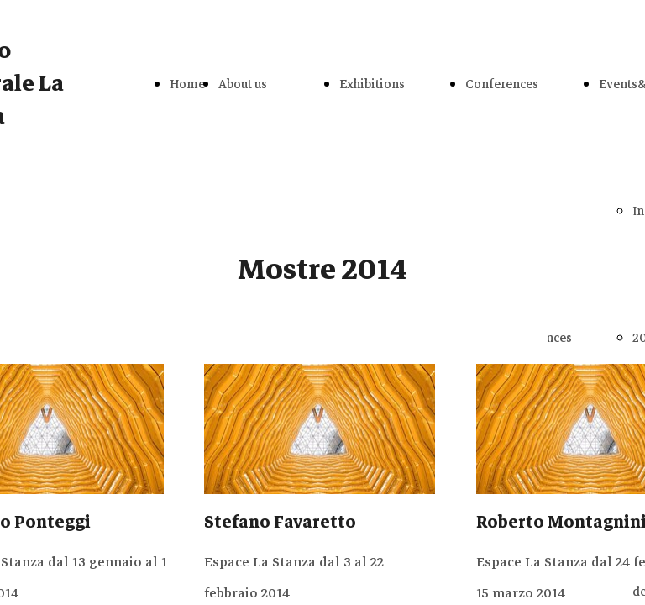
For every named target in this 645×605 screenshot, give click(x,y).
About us (242, 84)
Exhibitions (372, 84)
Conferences (501, 84)
